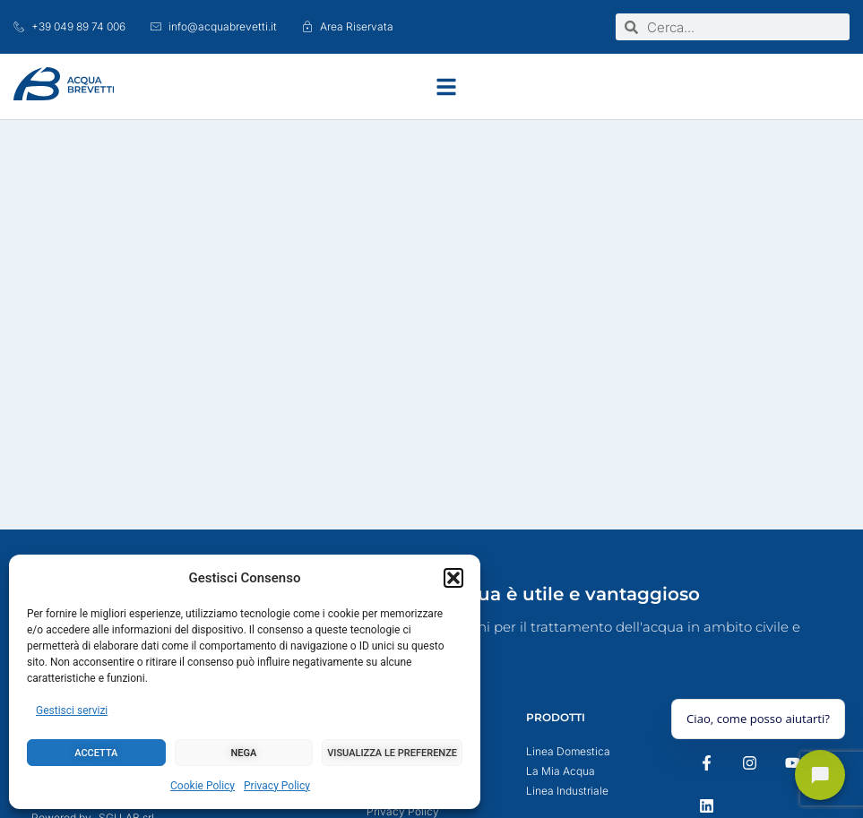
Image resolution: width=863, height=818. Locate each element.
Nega (244, 753)
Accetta (95, 753)
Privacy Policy (277, 785)
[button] (453, 578)
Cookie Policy (202, 785)
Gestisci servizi (72, 710)
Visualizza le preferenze (392, 753)
